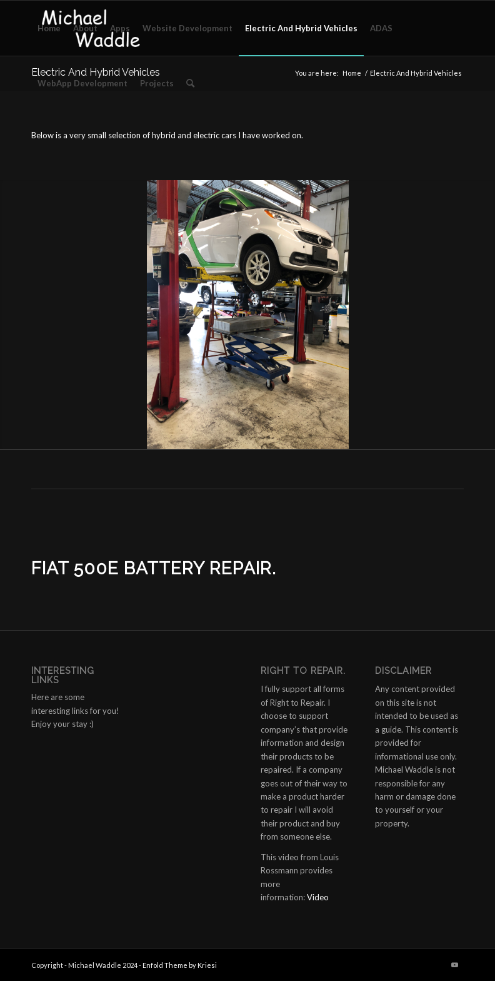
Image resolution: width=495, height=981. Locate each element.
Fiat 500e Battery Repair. (153, 568)
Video (318, 897)
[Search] (190, 83)
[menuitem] (49, 28)
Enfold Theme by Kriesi (179, 965)
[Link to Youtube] (454, 964)
